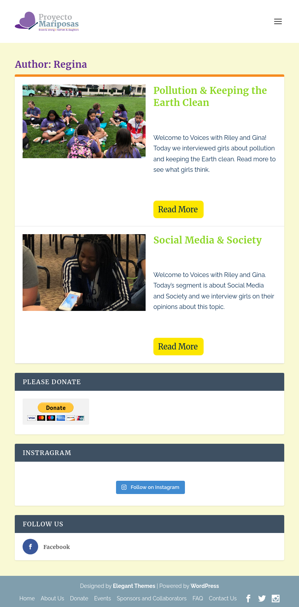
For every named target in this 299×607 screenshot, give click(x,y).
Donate (79, 598)
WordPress (205, 586)
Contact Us (222, 598)
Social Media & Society (207, 240)
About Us (52, 598)
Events (102, 598)
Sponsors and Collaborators (151, 598)
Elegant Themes (134, 586)
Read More (178, 209)
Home (27, 598)
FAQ (197, 598)
